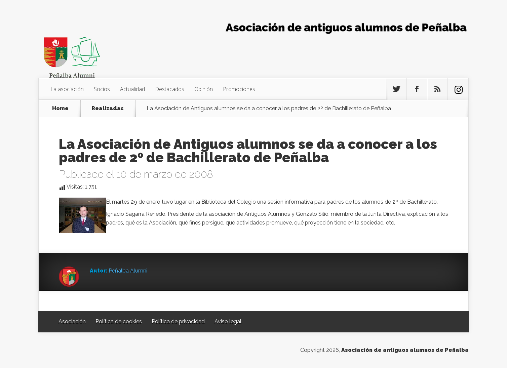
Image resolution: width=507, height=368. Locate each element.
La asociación (67, 89)
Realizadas (107, 108)
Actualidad (132, 89)
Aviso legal (227, 321)
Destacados (169, 89)
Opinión (203, 89)
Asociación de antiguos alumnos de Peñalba (405, 350)
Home (60, 108)
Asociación (72, 321)
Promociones (239, 89)
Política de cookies (118, 321)
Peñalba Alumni (128, 271)
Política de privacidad (178, 321)
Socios (102, 89)
